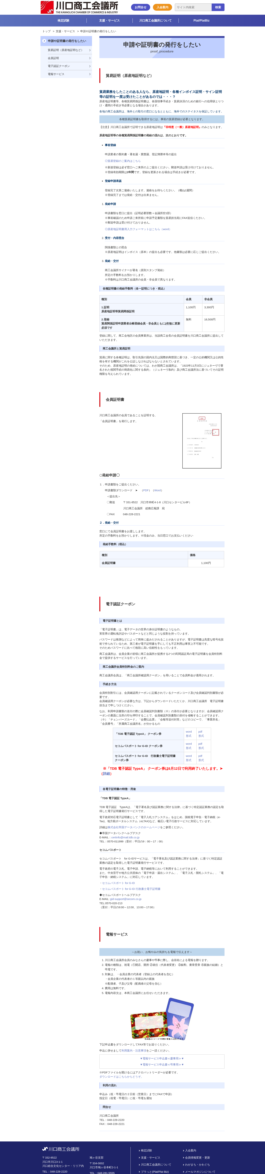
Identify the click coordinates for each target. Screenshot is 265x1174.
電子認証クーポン (59, 66)
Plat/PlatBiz (201, 20)
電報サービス (56, 74)
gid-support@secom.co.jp (125, 899)
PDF (146, 490)
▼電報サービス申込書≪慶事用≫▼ (162, 1058)
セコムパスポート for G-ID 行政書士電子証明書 (131, 888)
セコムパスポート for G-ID (118, 883)
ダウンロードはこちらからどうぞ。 (121, 1076)
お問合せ (140, 7)
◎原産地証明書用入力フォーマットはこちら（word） (138, 229)
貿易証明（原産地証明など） (66, 49)
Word (157, 490)
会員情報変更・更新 (197, 1157)
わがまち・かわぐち (197, 1164)
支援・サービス (109, 20)
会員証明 (53, 58)
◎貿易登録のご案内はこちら (123, 160)
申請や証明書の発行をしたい (67, 40)
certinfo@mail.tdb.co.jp (125, 837)
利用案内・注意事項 (133, 1050)
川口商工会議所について (155, 20)
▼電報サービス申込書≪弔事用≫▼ (162, 1064)
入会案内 (162, 7)
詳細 (106, 774)
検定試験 (63, 20)
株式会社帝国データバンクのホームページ (134, 827)
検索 (218, 7)
